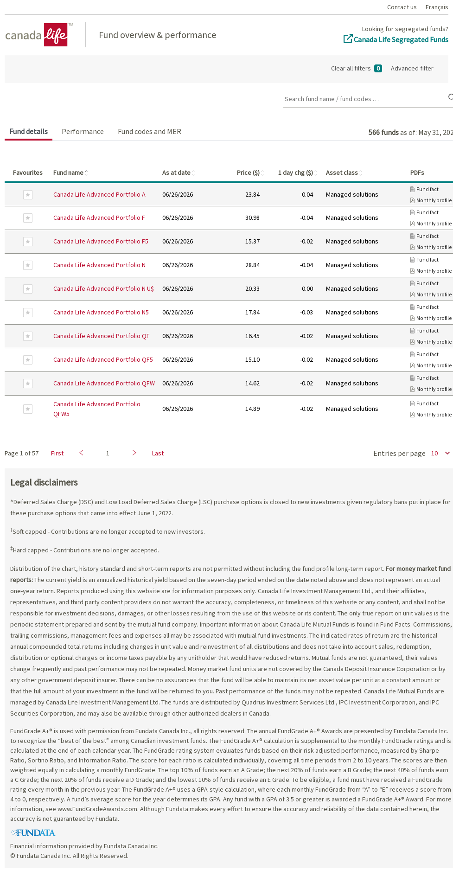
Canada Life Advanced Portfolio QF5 (103, 359)
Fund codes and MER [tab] (149, 131)
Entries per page (399, 453)
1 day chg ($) (298, 172)
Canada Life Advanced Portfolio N (99, 265)
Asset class (345, 172)
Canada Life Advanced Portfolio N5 (101, 312)
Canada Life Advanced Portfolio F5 (100, 241)
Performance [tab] (83, 131)
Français (437, 7)
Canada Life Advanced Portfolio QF (101, 336)
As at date (179, 172)
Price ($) (251, 172)
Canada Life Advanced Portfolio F (99, 217)
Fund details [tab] (28, 131)
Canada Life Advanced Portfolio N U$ (103, 288)
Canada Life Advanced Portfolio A (99, 194)
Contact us (402, 7)
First (57, 453)
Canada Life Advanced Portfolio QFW (104, 383)
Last (158, 453)
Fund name (71, 172)
